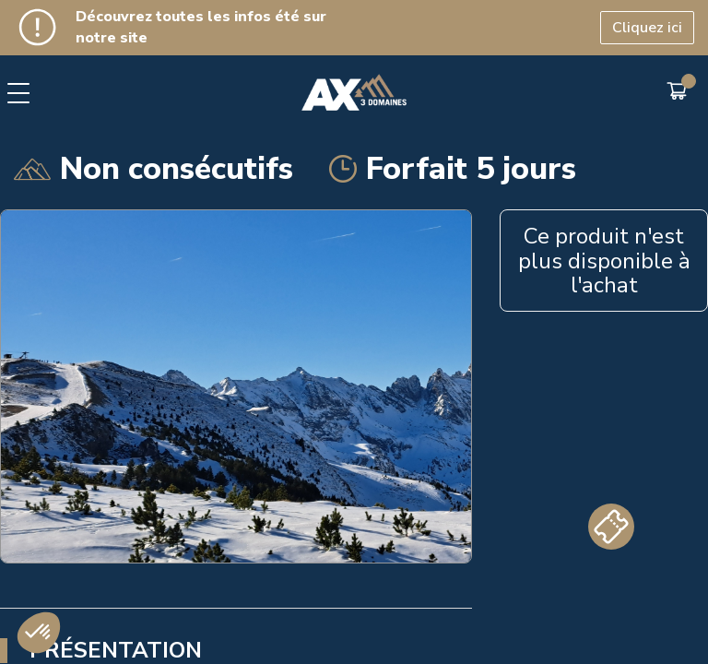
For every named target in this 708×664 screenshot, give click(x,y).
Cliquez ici (647, 28)
